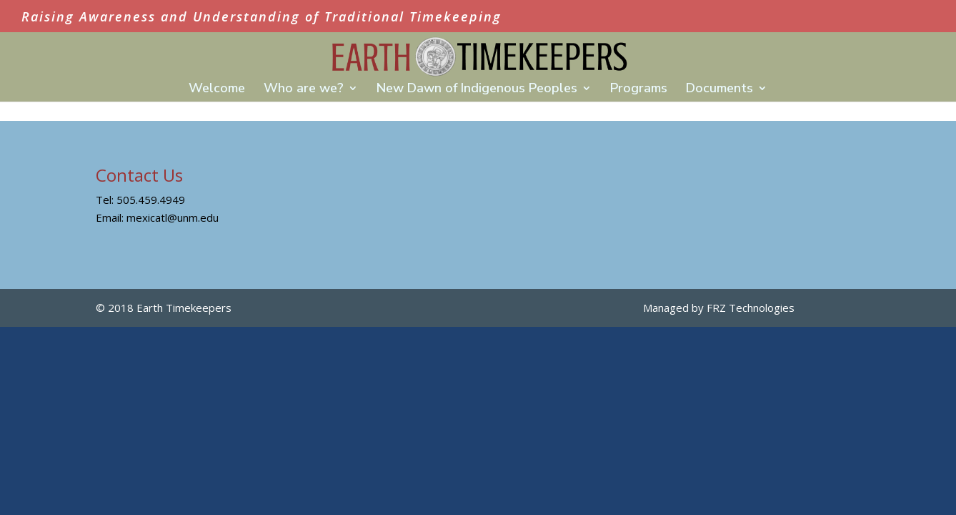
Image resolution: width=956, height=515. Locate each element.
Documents (719, 90)
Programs (638, 90)
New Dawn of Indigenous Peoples (477, 90)
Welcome (217, 90)
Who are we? (304, 90)
